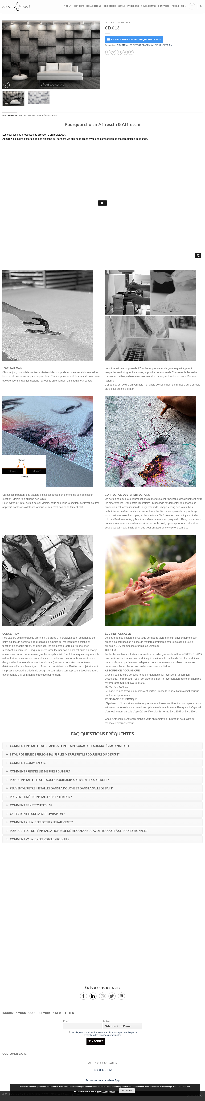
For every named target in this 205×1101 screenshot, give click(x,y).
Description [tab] (9, 115)
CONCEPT (79, 6)
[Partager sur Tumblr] (131, 52)
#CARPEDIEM (165, 45)
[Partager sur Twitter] (113, 52)
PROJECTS (133, 6)
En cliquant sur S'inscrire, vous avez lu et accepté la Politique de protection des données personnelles (104, 1033)
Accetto (127, 1090)
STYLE (121, 6)
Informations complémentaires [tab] (38, 115)
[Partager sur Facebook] (108, 52)
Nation (106, 1021)
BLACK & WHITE (150, 45)
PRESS (175, 6)
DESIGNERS (110, 6)
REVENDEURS (148, 6)
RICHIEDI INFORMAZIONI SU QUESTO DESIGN (136, 39)
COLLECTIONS (94, 6)
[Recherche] (201, 6)
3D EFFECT (135, 45)
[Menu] (192, 6)
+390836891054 (102, 1070)
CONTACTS (163, 6)
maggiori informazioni (106, 1091)
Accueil (109, 22)
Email (66, 1021)
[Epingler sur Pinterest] (125, 52)
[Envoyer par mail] (119, 52)
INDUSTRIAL (123, 22)
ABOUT (68, 6)
